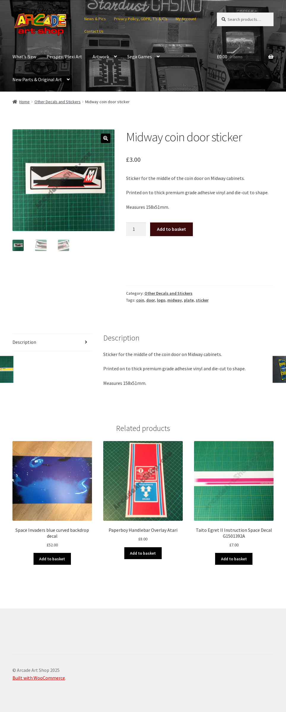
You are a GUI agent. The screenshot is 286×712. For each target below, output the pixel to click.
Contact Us (94, 31)
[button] (105, 138)
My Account (186, 18)
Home (24, 101)
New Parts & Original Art (37, 79)
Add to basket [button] (52, 559)
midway (174, 300)
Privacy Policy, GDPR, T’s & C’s (140, 18)
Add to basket (171, 229)
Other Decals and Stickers (57, 101)
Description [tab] (24, 342)
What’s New (24, 56)
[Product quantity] (136, 229)
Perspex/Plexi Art (64, 56)
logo (161, 300)
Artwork (101, 56)
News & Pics (95, 18)
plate (189, 300)
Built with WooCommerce (38, 678)
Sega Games (139, 56)
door (150, 300)
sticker (202, 300)
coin (140, 300)
